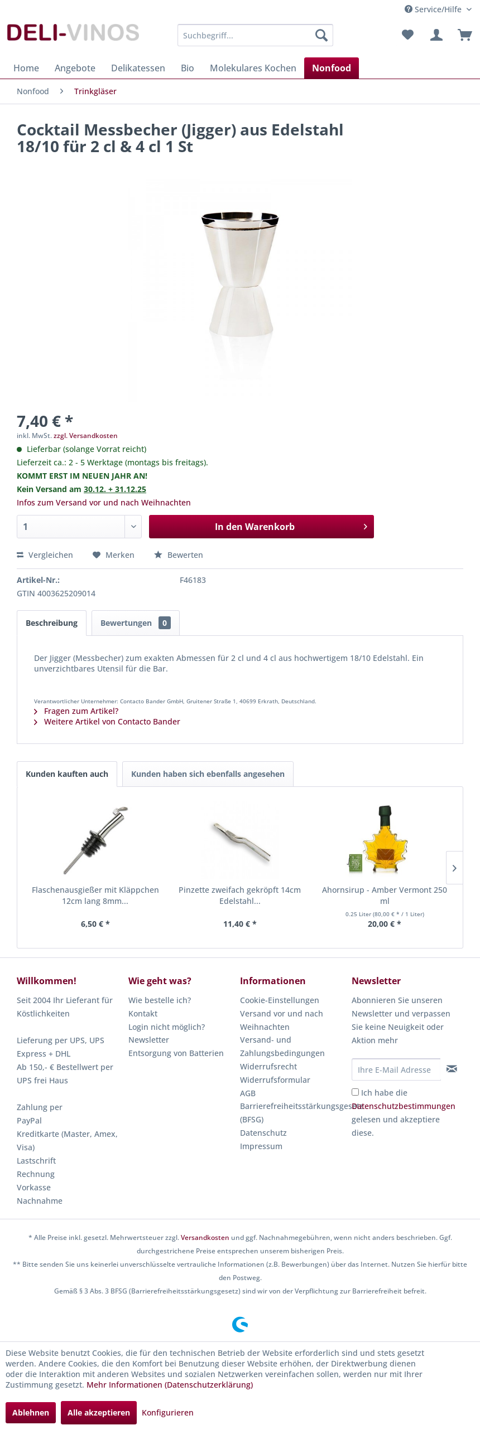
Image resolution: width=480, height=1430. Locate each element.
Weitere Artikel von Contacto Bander (107, 721)
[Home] (26, 68)
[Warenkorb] (462, 35)
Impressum (261, 1146)
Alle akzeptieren (99, 1412)
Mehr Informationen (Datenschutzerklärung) (170, 1384)
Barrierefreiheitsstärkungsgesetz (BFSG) (293, 1113)
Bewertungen (135, 622)
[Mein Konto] (435, 35)
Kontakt (142, 1013)
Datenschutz (263, 1132)
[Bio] (187, 68)
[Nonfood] (331, 68)
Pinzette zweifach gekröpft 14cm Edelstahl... (240, 895)
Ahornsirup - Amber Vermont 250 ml (384, 895)
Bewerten (178, 554)
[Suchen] (321, 35)
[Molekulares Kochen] (253, 68)
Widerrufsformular (275, 1079)
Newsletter (148, 1039)
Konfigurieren (168, 1412)
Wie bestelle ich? (159, 1000)
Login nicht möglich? (166, 1027)
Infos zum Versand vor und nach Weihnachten (104, 502)
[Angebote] (75, 68)
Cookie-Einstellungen (279, 1000)
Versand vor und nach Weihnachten (281, 1020)
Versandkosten (205, 1237)
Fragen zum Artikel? (76, 711)
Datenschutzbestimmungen (403, 1106)
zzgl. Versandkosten (86, 435)
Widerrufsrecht (268, 1066)
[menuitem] (255, 35)
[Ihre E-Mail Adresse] (396, 1069)
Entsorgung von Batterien (176, 1053)
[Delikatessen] (138, 68)
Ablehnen (30, 1412)
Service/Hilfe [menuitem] (434, 9)
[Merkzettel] (407, 35)
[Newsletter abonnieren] (451, 1068)
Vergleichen (45, 554)
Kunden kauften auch (67, 773)
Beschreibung (52, 622)
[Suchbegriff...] (255, 35)
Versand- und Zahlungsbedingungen (282, 1046)
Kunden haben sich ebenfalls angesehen (208, 773)
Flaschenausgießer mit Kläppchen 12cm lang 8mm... (95, 895)
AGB (248, 1093)
